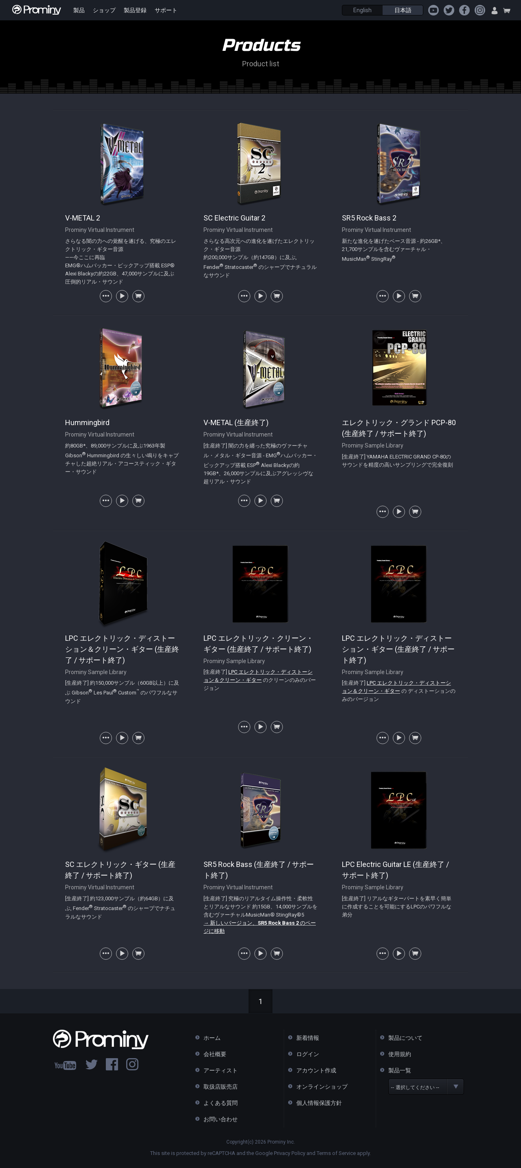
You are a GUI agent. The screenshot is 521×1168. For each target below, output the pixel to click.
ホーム (212, 1038)
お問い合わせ (221, 1119)
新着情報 (307, 1038)
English (362, 10)
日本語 (403, 10)
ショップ (104, 10)
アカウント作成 (316, 1070)
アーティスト (221, 1070)
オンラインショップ (322, 1086)
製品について (405, 1038)
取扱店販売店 (221, 1086)
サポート (166, 10)
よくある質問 (221, 1103)
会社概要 (215, 1054)
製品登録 (135, 10)
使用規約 (399, 1054)
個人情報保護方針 (319, 1103)
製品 (79, 10)
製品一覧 (399, 1070)
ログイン (307, 1054)
